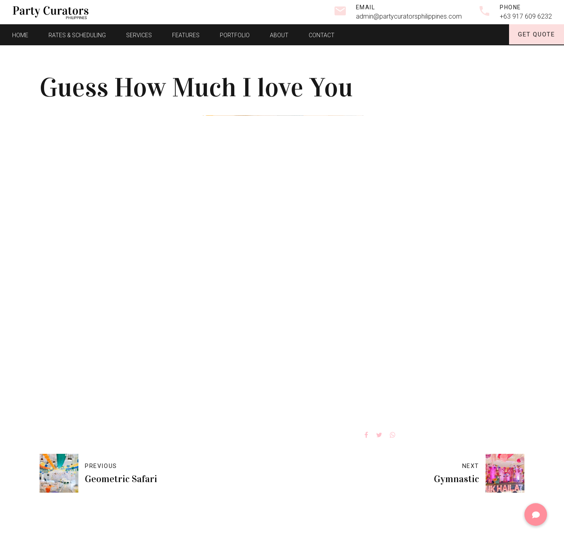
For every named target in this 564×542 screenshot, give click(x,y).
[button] (535, 514)
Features (186, 34)
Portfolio (235, 34)
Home (20, 34)
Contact (322, 34)
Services (139, 34)
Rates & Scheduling (77, 34)
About (279, 34)
